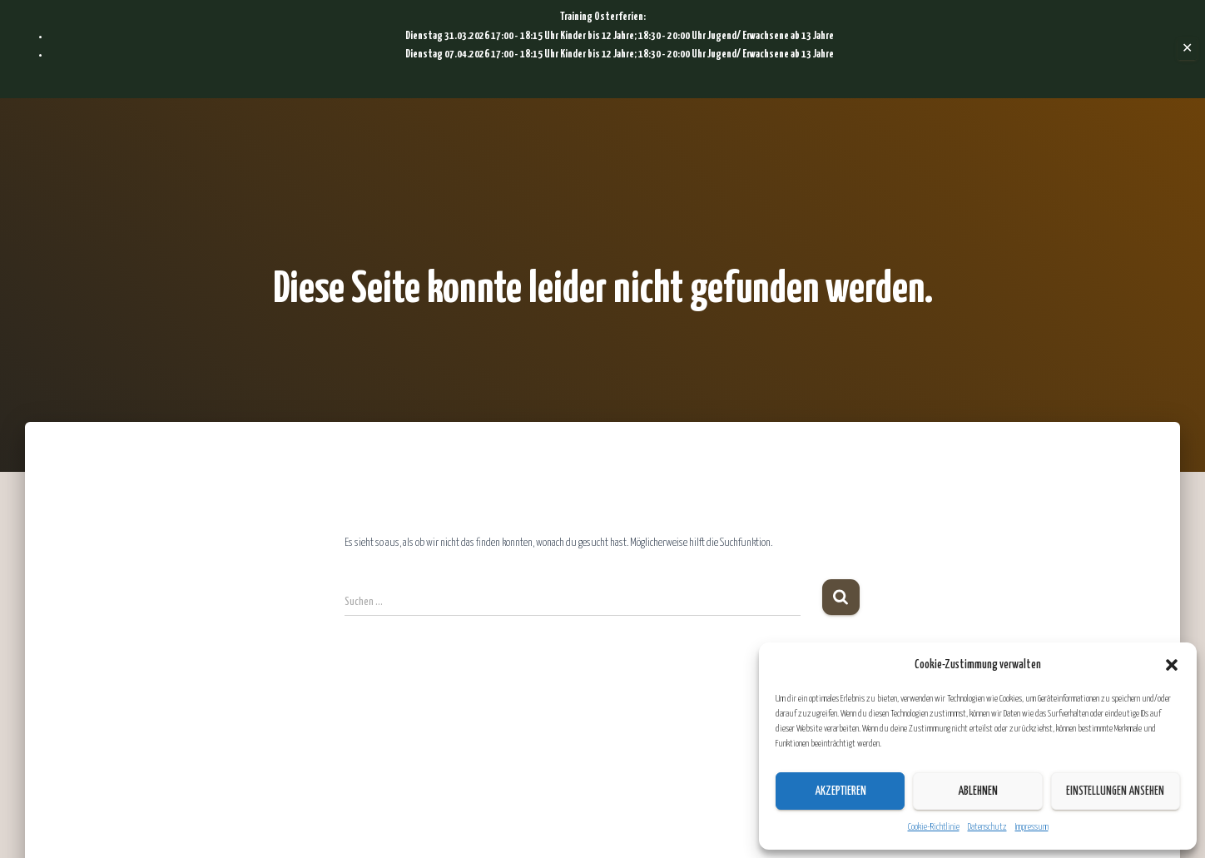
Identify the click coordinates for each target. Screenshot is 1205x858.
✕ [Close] (1187, 48)
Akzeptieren (840, 791)
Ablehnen (978, 791)
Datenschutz (987, 826)
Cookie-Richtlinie (934, 826)
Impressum (1032, 826)
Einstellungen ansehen (1115, 791)
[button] (1171, 665)
